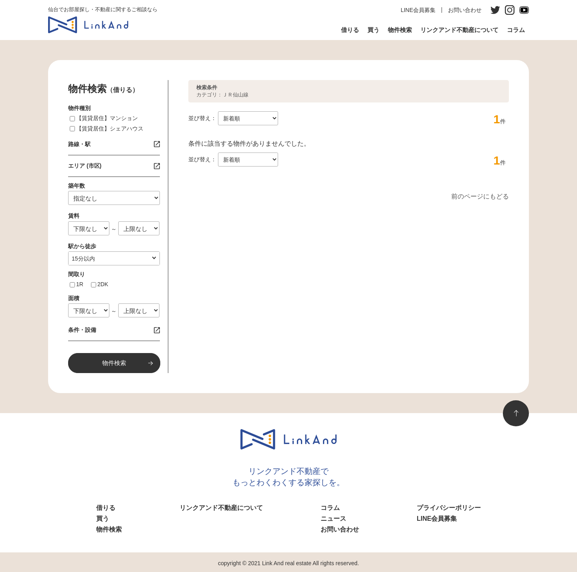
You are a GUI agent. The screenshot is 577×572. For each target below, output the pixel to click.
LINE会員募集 (418, 10)
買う (373, 29)
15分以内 (83, 258)
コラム (516, 29)
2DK (102, 284)
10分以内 (83, 258)
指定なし (83, 258)
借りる (350, 29)
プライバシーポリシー (449, 507)
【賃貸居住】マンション (107, 118)
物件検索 (400, 29)
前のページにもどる (480, 196)
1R (79, 284)
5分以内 (82, 258)
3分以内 (82, 258)
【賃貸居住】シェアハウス (109, 128)
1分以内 (82, 258)
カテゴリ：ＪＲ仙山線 (222, 91)
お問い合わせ (465, 10)
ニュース (333, 518)
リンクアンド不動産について (459, 29)
